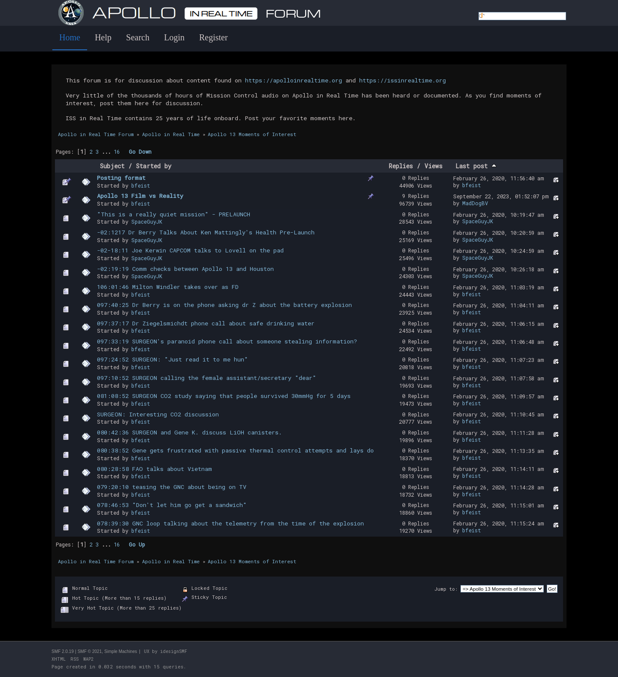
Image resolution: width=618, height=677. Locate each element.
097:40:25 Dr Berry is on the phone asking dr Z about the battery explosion (224, 305)
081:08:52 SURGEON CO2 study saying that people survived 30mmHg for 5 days (224, 396)
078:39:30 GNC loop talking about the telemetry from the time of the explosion (230, 523)
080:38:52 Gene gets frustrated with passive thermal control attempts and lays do (235, 450)
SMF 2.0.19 (63, 651)
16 (117, 151)
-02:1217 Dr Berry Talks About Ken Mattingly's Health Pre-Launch (206, 232)
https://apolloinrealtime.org (293, 80)
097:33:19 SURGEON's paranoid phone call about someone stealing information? (227, 341)
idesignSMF (173, 651)
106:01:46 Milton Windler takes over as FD (168, 287)
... (108, 151)
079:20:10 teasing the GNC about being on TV (171, 487)
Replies (401, 166)
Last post (476, 166)
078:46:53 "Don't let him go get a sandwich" (172, 505)
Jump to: (445, 589)
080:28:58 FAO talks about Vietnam (154, 469)
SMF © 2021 (90, 651)
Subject (112, 166)
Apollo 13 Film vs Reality (140, 196)
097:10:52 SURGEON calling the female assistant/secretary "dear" (206, 378)
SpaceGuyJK (146, 221)
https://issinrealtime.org (402, 80)
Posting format (121, 178)
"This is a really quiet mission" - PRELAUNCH (173, 214)
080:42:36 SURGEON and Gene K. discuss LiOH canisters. (189, 432)
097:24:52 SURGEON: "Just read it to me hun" (172, 359)
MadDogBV (475, 203)
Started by (154, 166)
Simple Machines (120, 651)
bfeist (140, 185)
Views (433, 166)
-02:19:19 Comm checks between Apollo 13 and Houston (185, 269)
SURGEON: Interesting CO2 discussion (158, 414)
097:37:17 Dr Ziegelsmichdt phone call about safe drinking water (206, 323)
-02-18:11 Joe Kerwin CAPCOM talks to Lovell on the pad (190, 250)
